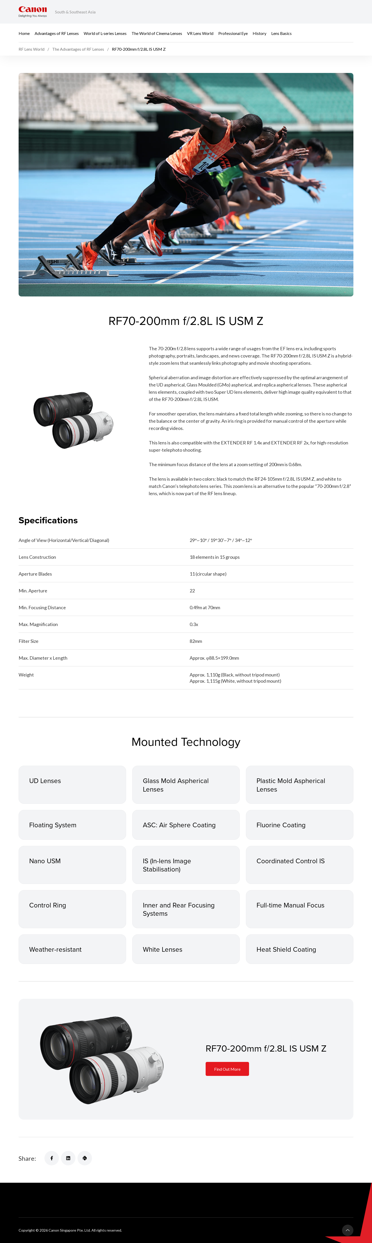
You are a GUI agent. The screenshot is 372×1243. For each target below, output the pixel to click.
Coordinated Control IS (291, 860)
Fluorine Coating (281, 824)
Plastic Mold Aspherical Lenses (291, 785)
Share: (27, 1158)
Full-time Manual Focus (290, 905)
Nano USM (45, 860)
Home (24, 33)
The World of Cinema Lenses (156, 33)
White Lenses (162, 949)
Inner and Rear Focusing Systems (179, 909)
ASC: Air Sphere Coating (179, 824)
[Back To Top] (347, 1230)
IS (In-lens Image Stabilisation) (167, 865)
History (259, 33)
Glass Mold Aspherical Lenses (176, 785)
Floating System (52, 824)
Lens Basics (281, 33)
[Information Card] (103, 1059)
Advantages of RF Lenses (57, 33)
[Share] (51, 1158)
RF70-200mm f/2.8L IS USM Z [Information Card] (266, 1048)
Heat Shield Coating (286, 949)
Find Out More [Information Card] (227, 1069)
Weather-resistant (55, 949)
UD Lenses (45, 780)
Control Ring (47, 905)
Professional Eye (233, 33)
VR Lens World (200, 33)
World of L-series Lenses (105, 33)
